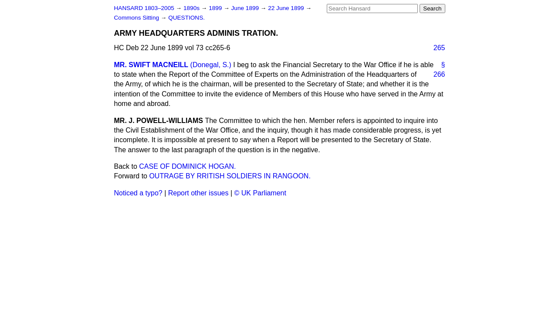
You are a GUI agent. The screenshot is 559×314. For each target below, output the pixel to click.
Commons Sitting (137, 17)
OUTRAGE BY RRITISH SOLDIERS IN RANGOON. (229, 176)
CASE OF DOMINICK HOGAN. (187, 166)
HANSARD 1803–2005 (144, 8)
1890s (192, 8)
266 (439, 74)
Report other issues (198, 193)
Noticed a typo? (138, 193)
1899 (216, 8)
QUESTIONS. (186, 17)
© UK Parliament (260, 193)
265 (439, 47)
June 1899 (246, 8)
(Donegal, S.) (210, 64)
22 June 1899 (286, 8)
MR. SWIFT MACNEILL (151, 64)
